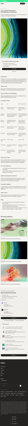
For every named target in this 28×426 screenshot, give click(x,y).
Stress (5, 396)
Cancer (15, 391)
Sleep (2, 396)
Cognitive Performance (22, 391)
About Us (2, 373)
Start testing (14, 68)
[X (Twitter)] (10, 423)
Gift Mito (2, 378)
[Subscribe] (20, 386)
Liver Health (12, 395)
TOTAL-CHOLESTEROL (5, 95)
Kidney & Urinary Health (5, 395)
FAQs (2, 371)
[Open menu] (27, 3)
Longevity (16, 395)
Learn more (14, 71)
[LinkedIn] (15, 423)
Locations (2, 370)
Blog (1, 375)
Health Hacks (13, 393)
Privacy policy (14, 416)
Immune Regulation (20, 393)
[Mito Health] (3, 363)
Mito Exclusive (22, 395)
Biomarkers (3, 391)
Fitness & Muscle (7, 393)
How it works (3, 366)
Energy (2, 393)
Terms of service (14, 418)
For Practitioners (4, 380)
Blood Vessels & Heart (9, 391)
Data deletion (14, 419)
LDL (1, 88)
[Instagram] (17, 423)
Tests (2, 368)
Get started (22, 3)
